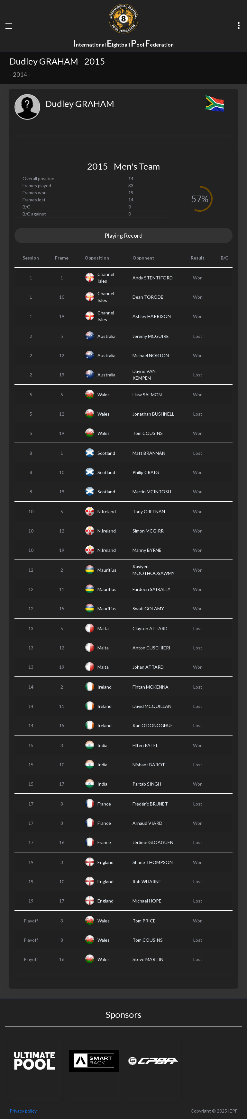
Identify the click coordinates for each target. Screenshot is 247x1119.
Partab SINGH (147, 784)
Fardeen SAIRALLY (151, 589)
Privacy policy (23, 1111)
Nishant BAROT (149, 764)
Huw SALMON (147, 394)
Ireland (104, 687)
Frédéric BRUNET (150, 803)
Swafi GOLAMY (148, 608)
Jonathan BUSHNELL (153, 414)
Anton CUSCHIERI (151, 647)
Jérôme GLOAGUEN (153, 842)
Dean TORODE (148, 297)
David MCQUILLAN (152, 706)
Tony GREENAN (149, 511)
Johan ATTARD (148, 667)
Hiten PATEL (145, 745)
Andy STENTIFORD (153, 277)
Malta (103, 628)
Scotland (106, 453)
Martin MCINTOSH (152, 491)
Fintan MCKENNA (151, 687)
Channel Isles (105, 277)
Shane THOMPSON (153, 862)
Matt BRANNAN (149, 453)
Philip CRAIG (146, 472)
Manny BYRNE (147, 550)
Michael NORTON (151, 355)
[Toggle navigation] (9, 26)
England (105, 862)
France (104, 803)
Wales (103, 394)
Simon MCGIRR (148, 530)
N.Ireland (106, 511)
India (102, 745)
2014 (20, 74)
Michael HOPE (147, 900)
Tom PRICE (144, 920)
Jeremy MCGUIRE (151, 336)
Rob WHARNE (147, 881)
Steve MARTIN (148, 959)
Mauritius (106, 570)
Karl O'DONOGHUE (153, 725)
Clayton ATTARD (150, 628)
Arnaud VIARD (147, 823)
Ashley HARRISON (152, 316)
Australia (106, 336)
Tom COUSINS (148, 433)
